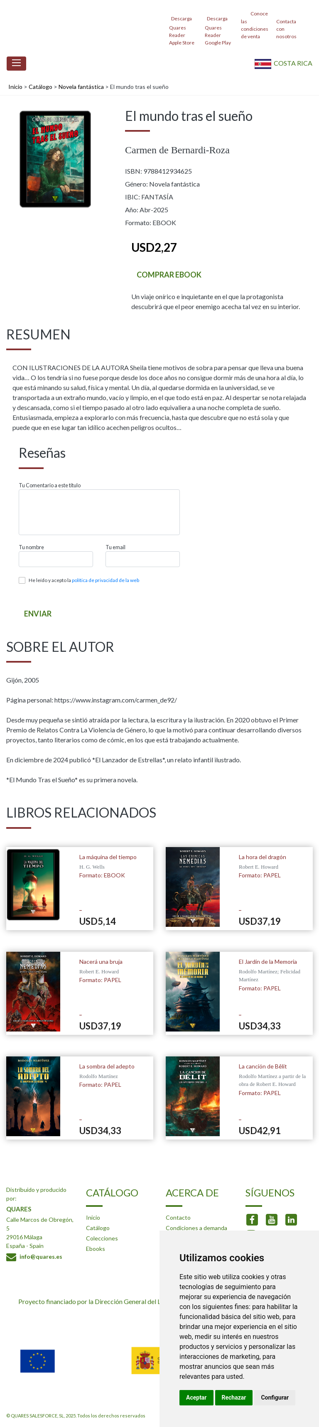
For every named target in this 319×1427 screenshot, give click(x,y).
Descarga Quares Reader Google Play (218, 28)
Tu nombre (31, 547)
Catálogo (40, 86)
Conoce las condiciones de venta (254, 24)
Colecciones (102, 1238)
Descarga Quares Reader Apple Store (181, 28)
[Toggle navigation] (16, 63)
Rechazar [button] (234, 1397)
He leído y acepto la (84, 580)
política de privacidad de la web (105, 580)
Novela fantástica (81, 86)
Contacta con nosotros (286, 24)
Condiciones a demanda (196, 1227)
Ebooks (95, 1248)
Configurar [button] (275, 1397)
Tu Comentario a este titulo (50, 485)
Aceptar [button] (196, 1397)
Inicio (15, 86)
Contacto (178, 1217)
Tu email (115, 547)
